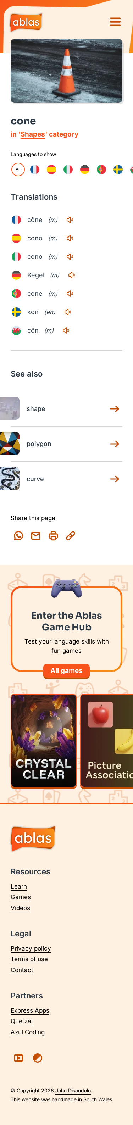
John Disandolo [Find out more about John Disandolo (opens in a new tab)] (73, 1090)
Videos (20, 908)
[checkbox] (34, 169)
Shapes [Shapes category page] (33, 134)
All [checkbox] (18, 169)
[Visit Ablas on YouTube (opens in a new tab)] (18, 1058)
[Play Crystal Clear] (44, 740)
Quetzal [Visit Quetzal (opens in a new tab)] (22, 1021)
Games (21, 897)
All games (66, 671)
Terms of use (29, 959)
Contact (22, 970)
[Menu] (115, 21)
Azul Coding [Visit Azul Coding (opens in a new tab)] (28, 1032)
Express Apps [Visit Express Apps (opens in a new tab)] (30, 1010)
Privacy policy (31, 948)
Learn (19, 886)
